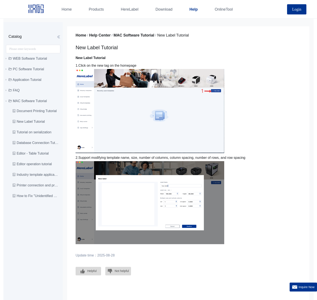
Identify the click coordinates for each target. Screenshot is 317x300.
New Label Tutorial (28, 121)
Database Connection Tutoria (35, 143)
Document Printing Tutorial (34, 111)
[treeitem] (33, 58)
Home (81, 35)
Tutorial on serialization (31, 132)
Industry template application (35, 174)
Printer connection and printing (35, 185)
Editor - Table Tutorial (30, 153)
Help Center (100, 35)
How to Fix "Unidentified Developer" (35, 196)
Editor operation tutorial (32, 164)
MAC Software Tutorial (134, 35)
